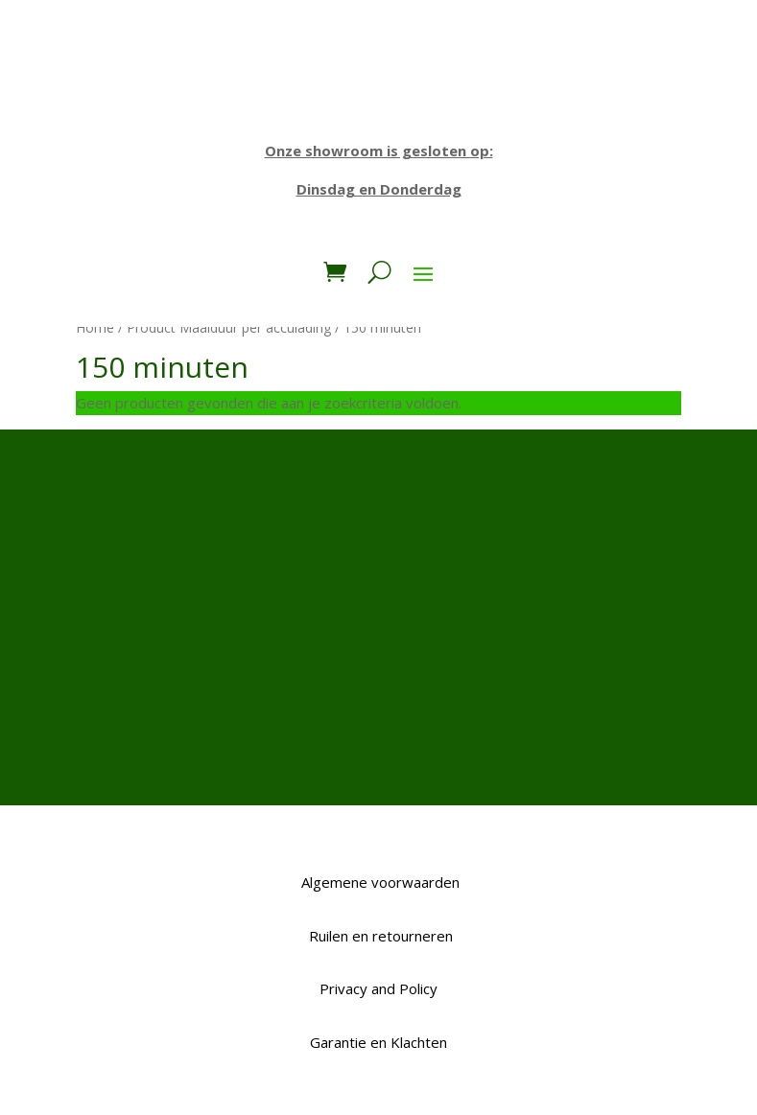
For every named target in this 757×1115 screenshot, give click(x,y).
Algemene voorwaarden (378, 882)
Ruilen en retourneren (379, 935)
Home (95, 327)
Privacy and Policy (378, 988)
